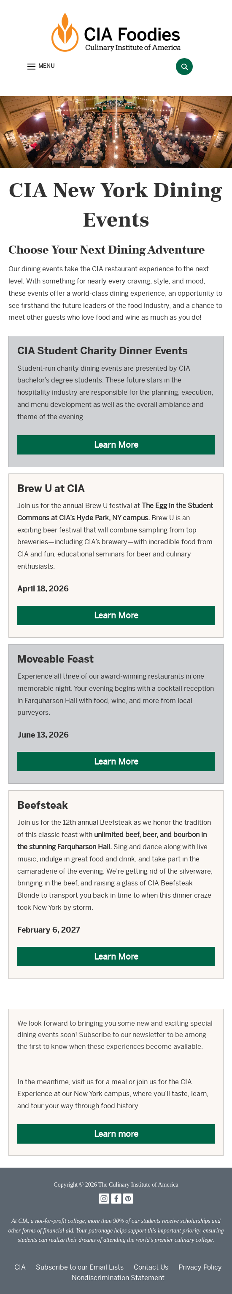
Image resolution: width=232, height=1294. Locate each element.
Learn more (116, 1134)
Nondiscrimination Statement (118, 1278)
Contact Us (151, 1267)
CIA (20, 1267)
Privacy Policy (200, 1267)
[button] (40, 66)
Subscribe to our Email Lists (80, 1267)
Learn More (116, 444)
